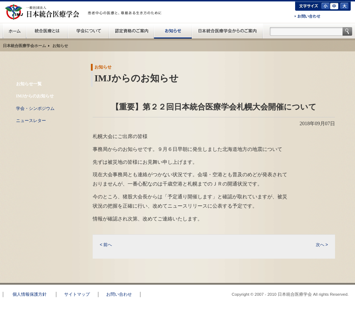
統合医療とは (47, 31)
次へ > (322, 244)
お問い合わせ (307, 17)
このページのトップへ (328, 279)
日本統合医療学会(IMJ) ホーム (14, 31)
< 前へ (106, 244)
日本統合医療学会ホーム (24, 46)
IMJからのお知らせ (35, 95)
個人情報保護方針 (29, 294)
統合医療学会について (88, 31)
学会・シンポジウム (35, 108)
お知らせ (173, 31)
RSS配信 (41, 136)
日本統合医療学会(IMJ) (44, 12)
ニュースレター (31, 120)
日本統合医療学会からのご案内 (227, 31)
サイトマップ (77, 294)
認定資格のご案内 (131, 31)
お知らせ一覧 (29, 83)
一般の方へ (126, 20)
